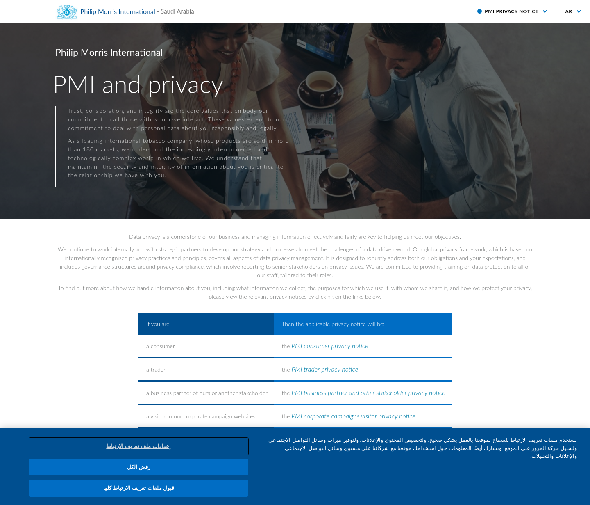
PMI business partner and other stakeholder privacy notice (368, 392)
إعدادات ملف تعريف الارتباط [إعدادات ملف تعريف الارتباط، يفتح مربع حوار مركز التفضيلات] (138, 446)
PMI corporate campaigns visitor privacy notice (353, 416)
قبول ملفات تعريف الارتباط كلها (138, 488)
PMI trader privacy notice (324, 369)
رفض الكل (139, 467)
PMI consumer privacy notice (329, 346)
